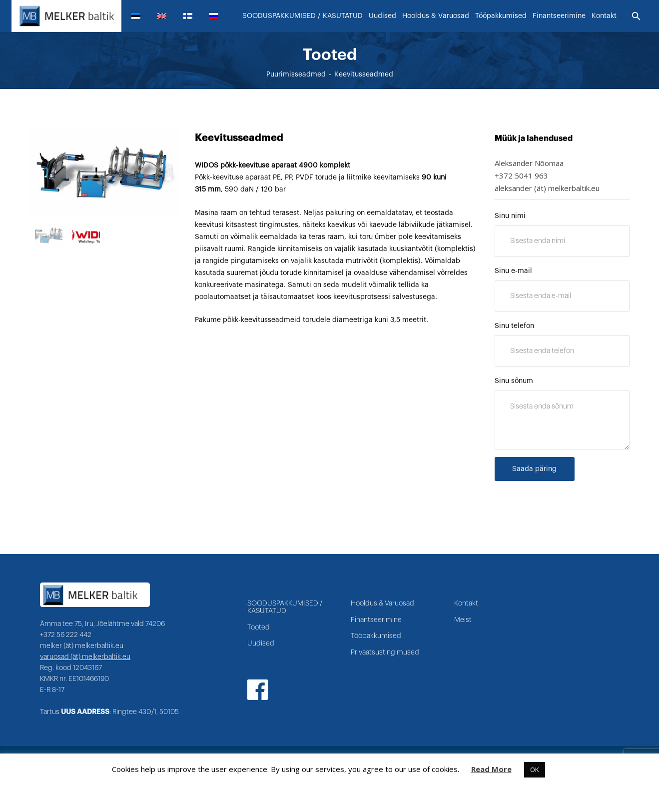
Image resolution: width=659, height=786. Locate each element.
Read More (491, 769)
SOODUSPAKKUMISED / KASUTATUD (284, 607)
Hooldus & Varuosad (382, 603)
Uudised (260, 643)
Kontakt (466, 603)
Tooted (258, 627)
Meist (463, 620)
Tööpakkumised (376, 636)
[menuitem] (139, 16)
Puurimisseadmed (296, 78)
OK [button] (534, 769)
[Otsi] (636, 16)
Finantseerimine (376, 620)
